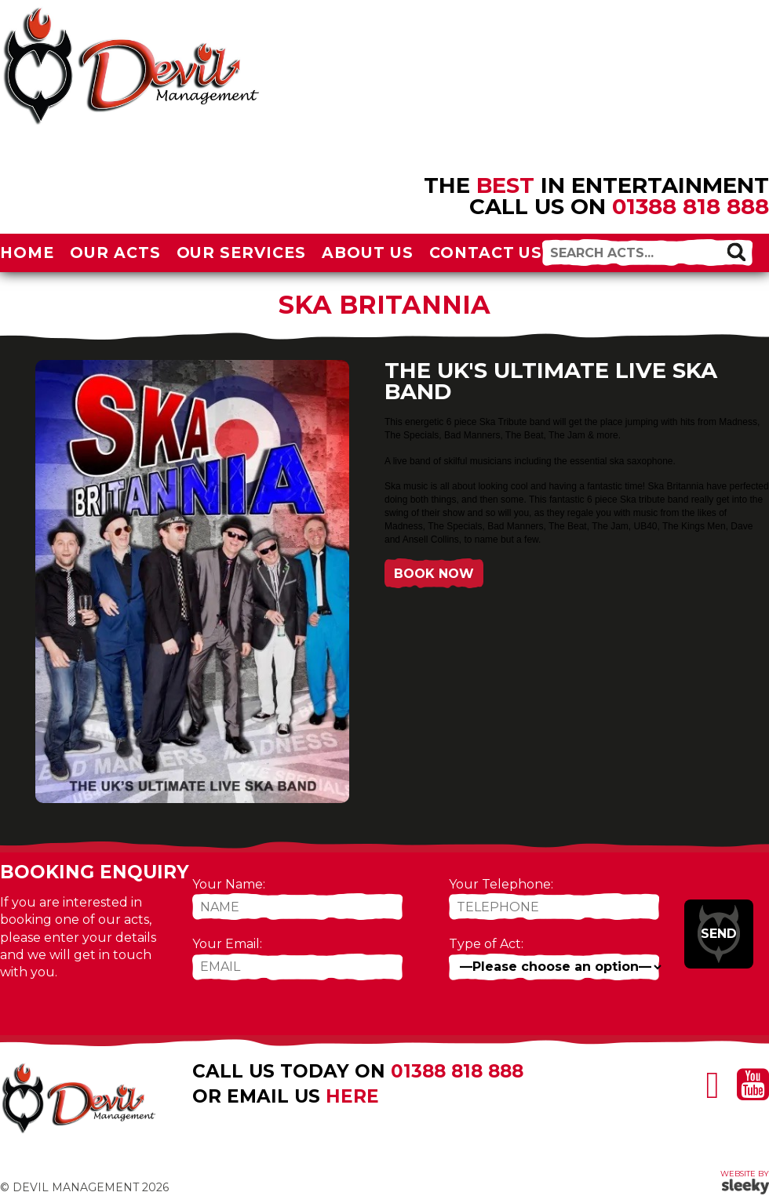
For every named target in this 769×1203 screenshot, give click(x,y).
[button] (736, 252)
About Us (368, 252)
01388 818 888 (690, 206)
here (352, 1096)
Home (27, 252)
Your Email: (227, 943)
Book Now (434, 573)
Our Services (242, 252)
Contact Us (486, 252)
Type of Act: (486, 943)
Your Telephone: (501, 884)
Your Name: (228, 884)
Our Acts (115, 252)
